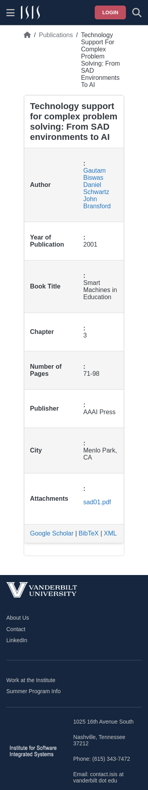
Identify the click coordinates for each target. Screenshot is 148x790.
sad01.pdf (97, 502)
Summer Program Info (33, 691)
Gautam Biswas (94, 174)
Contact (15, 629)
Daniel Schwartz (96, 188)
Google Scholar (51, 533)
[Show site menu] (10, 12)
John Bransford (97, 202)
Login (110, 12)
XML (110, 533)
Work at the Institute (30, 680)
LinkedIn (16, 640)
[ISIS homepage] (30, 13)
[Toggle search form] (137, 12)
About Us (17, 618)
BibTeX (89, 533)
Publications (56, 35)
